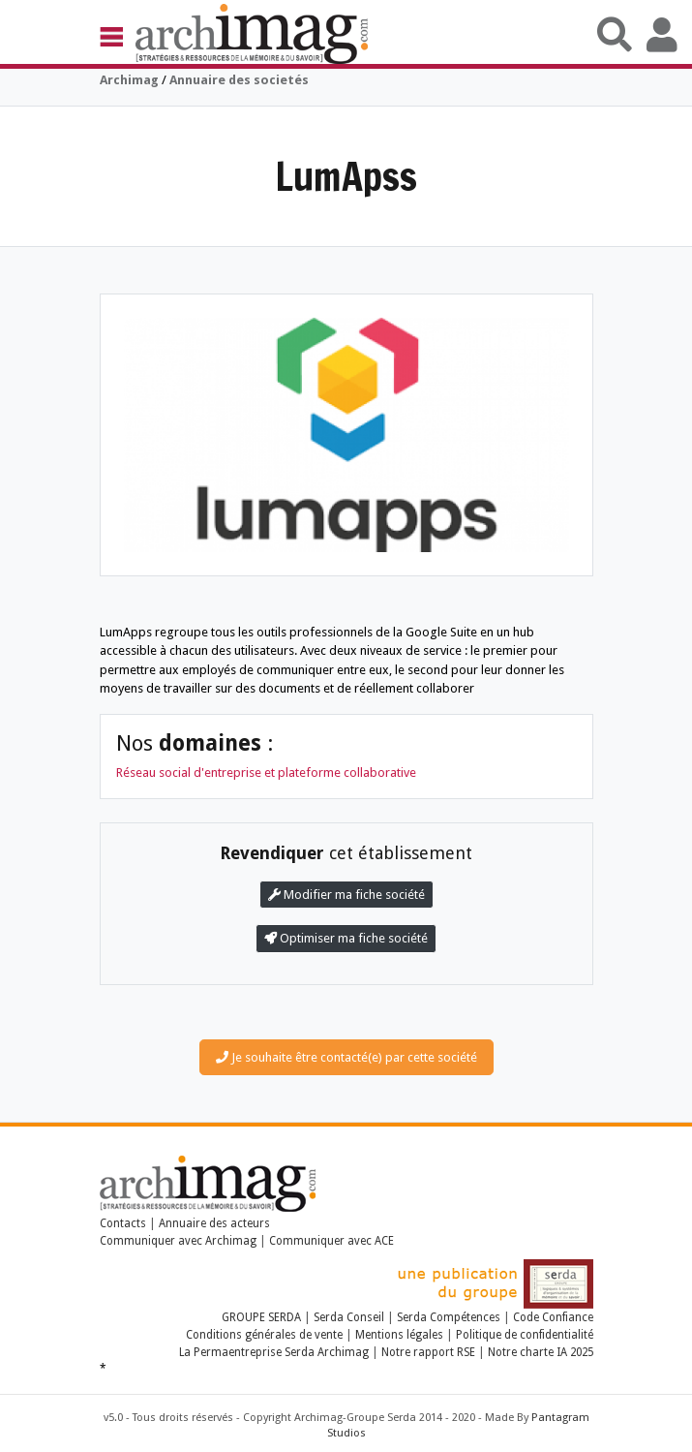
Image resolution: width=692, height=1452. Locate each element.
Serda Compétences (448, 1317)
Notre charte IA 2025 (540, 1352)
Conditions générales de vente (264, 1335)
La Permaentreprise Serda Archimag (274, 1352)
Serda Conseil (349, 1317)
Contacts (123, 1223)
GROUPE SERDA (263, 1317)
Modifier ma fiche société (346, 894)
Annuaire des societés (239, 80)
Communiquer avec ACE (331, 1241)
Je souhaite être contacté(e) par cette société (346, 1057)
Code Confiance (553, 1317)
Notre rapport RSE (428, 1352)
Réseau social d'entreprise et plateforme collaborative (266, 772)
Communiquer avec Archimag (178, 1241)
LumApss (346, 175)
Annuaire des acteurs (214, 1223)
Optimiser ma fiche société (346, 938)
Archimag (129, 80)
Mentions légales (399, 1335)
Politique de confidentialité (524, 1335)
